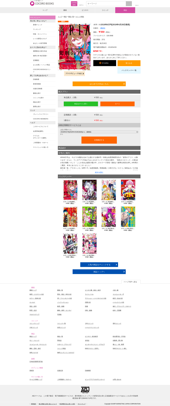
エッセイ (32, 302)
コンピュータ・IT (118, 294)
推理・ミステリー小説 (37, 294)
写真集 (59, 314)
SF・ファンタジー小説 (64, 298)
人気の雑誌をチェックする (99, 265)
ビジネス (85, 10)
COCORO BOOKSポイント (42, 70)
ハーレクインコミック (92, 327)
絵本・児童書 (117, 310)
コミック (105, 10)
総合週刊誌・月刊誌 (119, 336)
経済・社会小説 (118, 298)
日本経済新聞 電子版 (36, 361)
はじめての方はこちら (99, 84)
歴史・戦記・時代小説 (64, 294)
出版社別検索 (37, 89)
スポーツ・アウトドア (64, 344)
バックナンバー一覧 (129, 70)
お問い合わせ (117, 379)
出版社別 (60, 370)
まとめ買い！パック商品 (41, 65)
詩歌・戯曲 (88, 310)
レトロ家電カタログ (40, 39)
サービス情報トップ (36, 379)
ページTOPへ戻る (130, 282)
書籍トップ (33, 290)
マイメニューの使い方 (40, 147)
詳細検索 (36, 79)
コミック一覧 (61, 323)
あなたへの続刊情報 (40, 43)
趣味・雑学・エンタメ (64, 310)
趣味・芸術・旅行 (35, 348)
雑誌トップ (33, 336)
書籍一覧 (60, 290)
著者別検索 (37, 84)
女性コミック (61, 327)
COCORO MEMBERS (40, 119)
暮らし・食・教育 (118, 344)
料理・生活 (33, 310)
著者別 (32, 370)
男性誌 (59, 340)
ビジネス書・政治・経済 (93, 290)
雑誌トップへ (99, 272)
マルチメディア (34, 314)
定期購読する (99, 140)
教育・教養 (60, 306)
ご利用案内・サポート (40, 143)
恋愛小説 (88, 302)
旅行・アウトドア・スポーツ (122, 306)
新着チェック (37, 25)
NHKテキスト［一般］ (120, 348)
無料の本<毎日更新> (40, 56)
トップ (44, 10)
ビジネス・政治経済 (91, 336)
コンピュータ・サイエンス (38, 344)
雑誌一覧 (71, 16)
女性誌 (87, 340)
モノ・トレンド (34, 340)
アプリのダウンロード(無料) (39, 137)
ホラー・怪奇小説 (35, 298)
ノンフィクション (63, 302)
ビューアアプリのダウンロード (95, 379)
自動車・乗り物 (118, 340)
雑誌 (125, 10)
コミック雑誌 (79, 16)
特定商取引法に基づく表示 (67, 404)
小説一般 (115, 290)
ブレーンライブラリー (40, 114)
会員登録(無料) (38, 131)
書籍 (65, 10)
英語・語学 (33, 306)
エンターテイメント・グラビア (95, 344)
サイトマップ (81, 404)
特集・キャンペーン (40, 34)
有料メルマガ (34, 352)
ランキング (37, 29)
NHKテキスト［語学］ (92, 348)
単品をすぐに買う (80, 104)
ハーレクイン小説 (118, 302)
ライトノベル (89, 294)
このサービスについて (40, 126)
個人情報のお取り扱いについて (48, 404)
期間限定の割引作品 (40, 51)
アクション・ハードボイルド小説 (95, 298)
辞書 (86, 306)
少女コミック (34, 327)
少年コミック (89, 323)
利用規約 (33, 404)
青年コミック (117, 323)
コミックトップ (34, 323)
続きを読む (99, 172)
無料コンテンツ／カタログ (65, 352)
